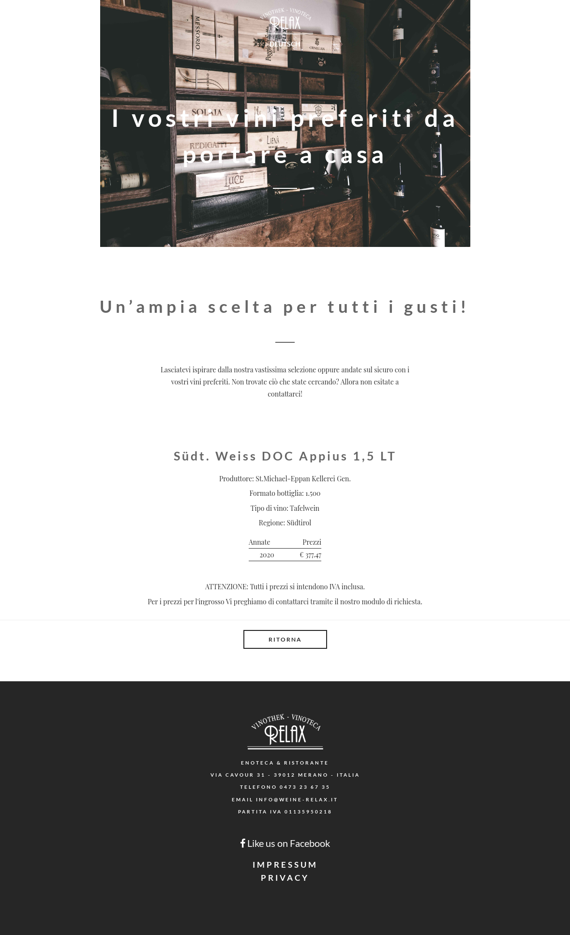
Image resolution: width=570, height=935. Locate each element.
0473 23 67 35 (305, 787)
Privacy (285, 878)
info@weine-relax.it (297, 799)
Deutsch (285, 44)
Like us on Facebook (285, 843)
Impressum (285, 864)
